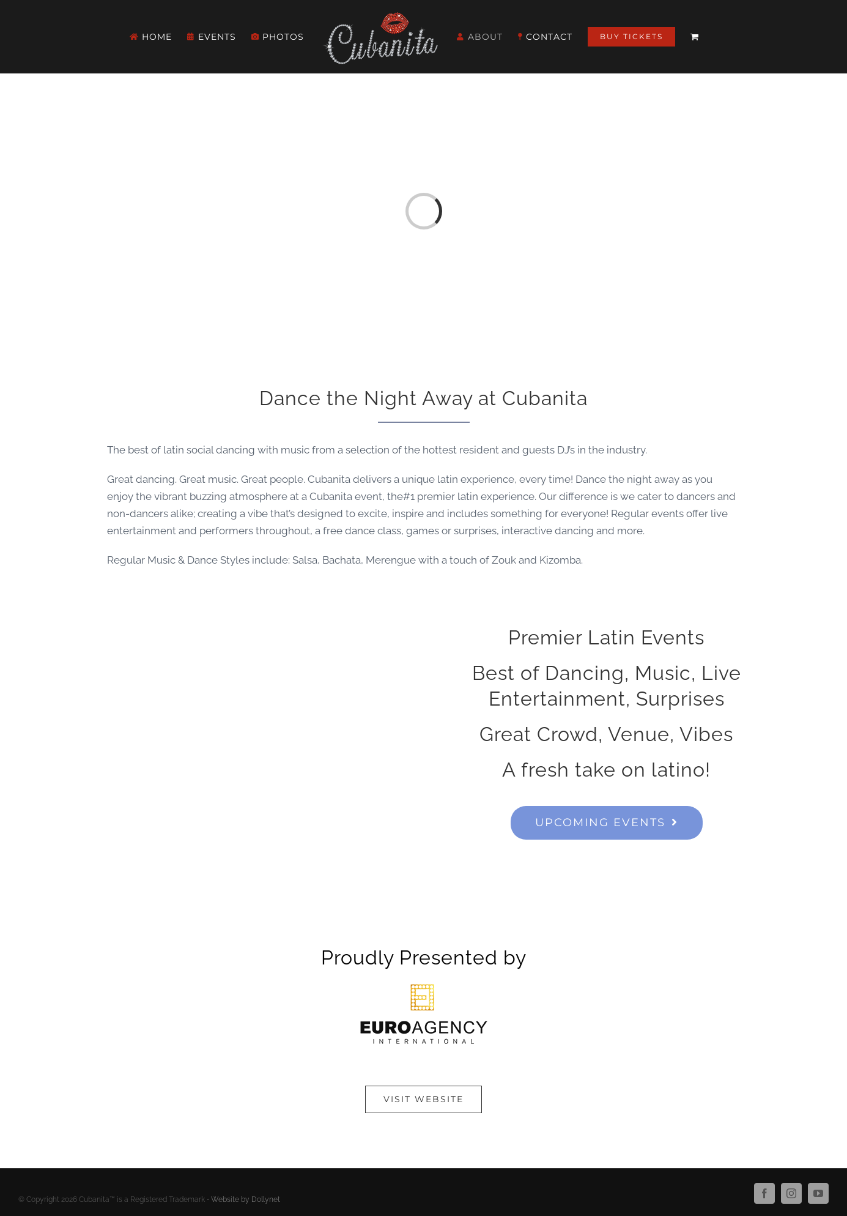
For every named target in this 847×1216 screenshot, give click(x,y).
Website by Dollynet (245, 1199)
